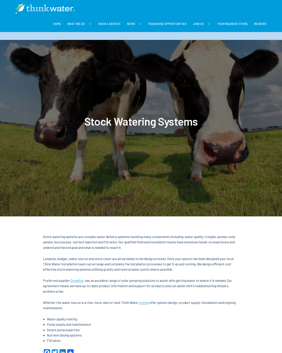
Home (57, 24)
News (131, 24)
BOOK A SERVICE (110, 24)
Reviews (260, 24)
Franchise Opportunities (167, 24)
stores (144, 302)
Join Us (198, 24)
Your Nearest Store (232, 24)
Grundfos (76, 280)
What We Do (76, 24)
